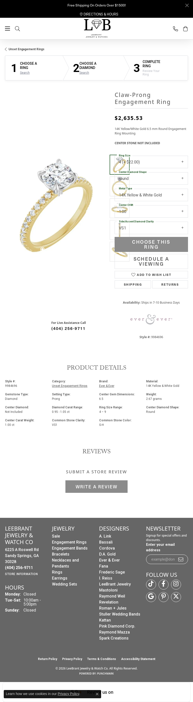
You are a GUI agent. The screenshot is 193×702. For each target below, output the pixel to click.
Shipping (133, 284)
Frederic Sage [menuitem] (112, 572)
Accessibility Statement (138, 659)
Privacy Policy (72, 659)
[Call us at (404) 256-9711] (19, 567)
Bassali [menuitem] (106, 542)
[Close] (187, 5)
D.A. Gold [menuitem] (107, 554)
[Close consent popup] (97, 694)
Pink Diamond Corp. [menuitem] (117, 626)
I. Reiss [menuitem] (105, 578)
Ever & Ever (106, 386)
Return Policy (47, 659)
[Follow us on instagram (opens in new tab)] (176, 585)
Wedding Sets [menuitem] (64, 584)
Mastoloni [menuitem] (108, 590)
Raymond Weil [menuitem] (112, 596)
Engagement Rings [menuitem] (69, 542)
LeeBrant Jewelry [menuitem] (115, 584)
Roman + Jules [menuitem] (113, 608)
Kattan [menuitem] (105, 620)
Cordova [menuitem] (107, 548)
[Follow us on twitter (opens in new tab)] (176, 597)
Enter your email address (160, 547)
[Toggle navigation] (7, 28)
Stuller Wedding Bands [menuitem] (119, 614)
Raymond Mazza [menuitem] (114, 632)
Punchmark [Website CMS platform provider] (105, 673)
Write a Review (96, 486)
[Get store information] (21, 574)
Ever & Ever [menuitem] (109, 560)
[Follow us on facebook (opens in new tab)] (164, 585)
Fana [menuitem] (103, 566)
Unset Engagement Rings (26, 49)
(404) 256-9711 (68, 328)
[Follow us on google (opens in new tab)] (151, 597)
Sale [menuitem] (56, 536)
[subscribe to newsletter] (181, 559)
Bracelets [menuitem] (60, 554)
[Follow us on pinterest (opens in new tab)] (164, 597)
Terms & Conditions (101, 659)
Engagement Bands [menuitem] (70, 548)
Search (25, 72)
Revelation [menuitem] (108, 602)
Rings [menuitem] (57, 572)
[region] (57, 208)
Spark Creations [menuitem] (114, 638)
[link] (99, 14)
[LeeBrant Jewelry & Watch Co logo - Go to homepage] (97, 28)
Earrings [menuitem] (59, 578)
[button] (22, 28)
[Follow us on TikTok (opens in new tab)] (151, 585)
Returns (170, 284)
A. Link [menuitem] (105, 536)
